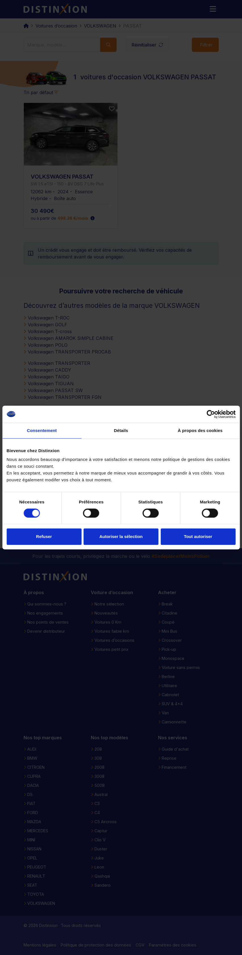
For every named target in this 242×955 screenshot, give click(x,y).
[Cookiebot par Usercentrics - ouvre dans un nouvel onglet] (210, 414)
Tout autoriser (198, 536)
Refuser (44, 536)
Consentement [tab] (42, 430)
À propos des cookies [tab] (200, 430)
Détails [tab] (121, 430)
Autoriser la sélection (121, 536)
